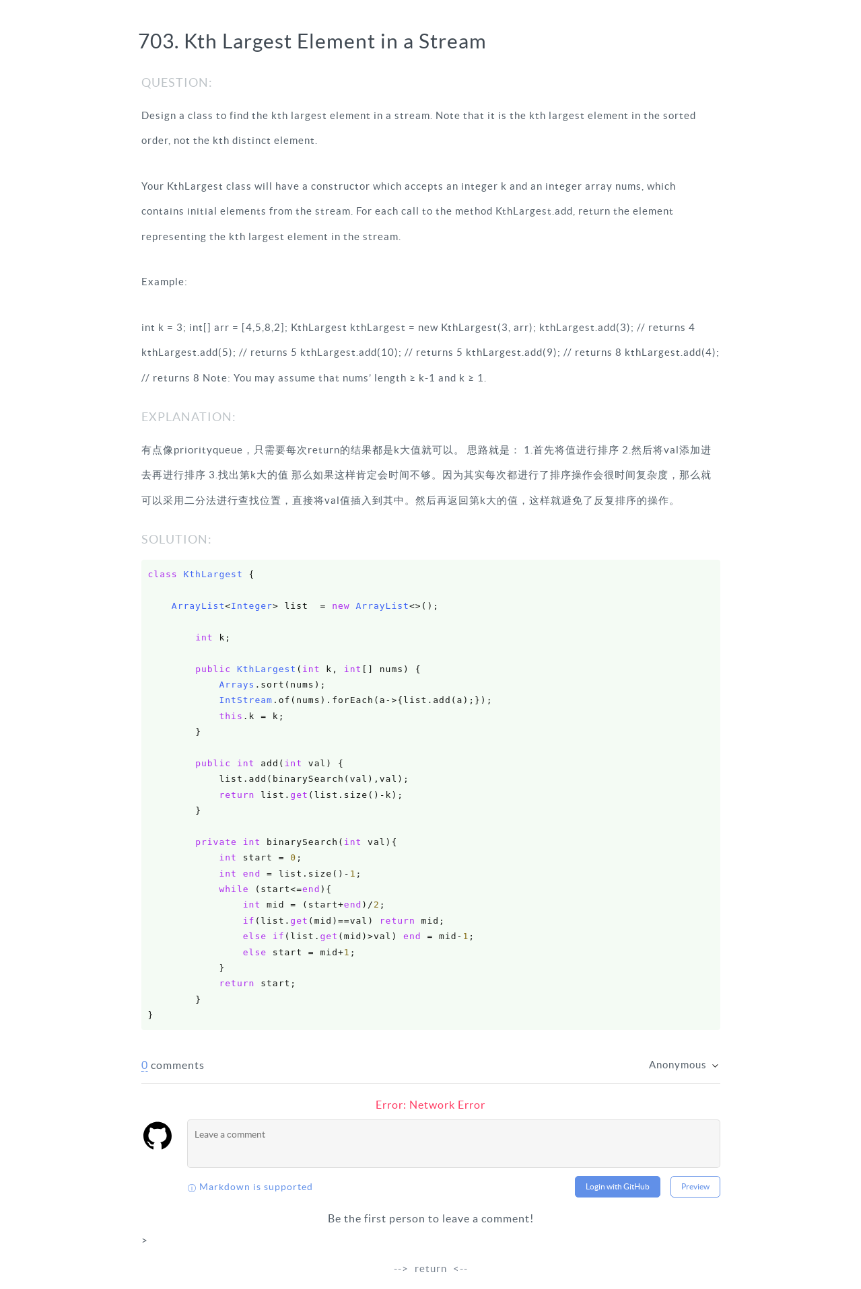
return (431, 1268)
